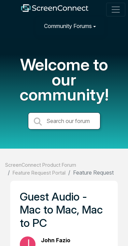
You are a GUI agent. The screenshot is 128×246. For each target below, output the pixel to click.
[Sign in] (115, 25)
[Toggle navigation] (115, 9)
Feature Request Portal (39, 173)
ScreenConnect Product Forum (40, 165)
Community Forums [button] (68, 26)
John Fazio (55, 240)
